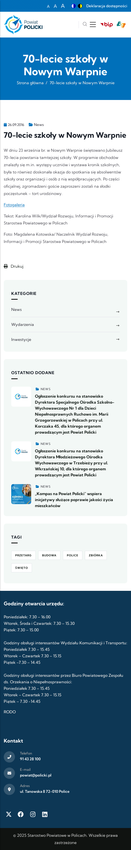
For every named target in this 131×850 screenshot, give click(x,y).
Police (72, 555)
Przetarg (23, 555)
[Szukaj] (85, 24)
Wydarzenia (22, 324)
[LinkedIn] (45, 814)
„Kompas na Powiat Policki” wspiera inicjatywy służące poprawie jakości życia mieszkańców (74, 499)
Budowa (49, 555)
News (39, 124)
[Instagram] (33, 814)
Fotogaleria (14, 204)
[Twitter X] (9, 814)
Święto (21, 568)
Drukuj (13, 266)
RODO (10, 711)
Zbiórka (96, 555)
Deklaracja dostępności (106, 5)
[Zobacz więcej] (21, 397)
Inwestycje (21, 339)
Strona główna (30, 82)
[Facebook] (21, 814)
